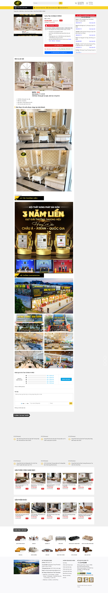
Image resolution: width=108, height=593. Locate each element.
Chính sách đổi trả (63, 7)
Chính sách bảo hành (51, 7)
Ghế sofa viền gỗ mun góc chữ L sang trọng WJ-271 (22, 485)
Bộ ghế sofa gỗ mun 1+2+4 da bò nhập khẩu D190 (53, 485)
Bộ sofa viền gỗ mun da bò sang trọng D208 (69, 485)
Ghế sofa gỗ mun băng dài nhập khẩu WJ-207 (69, 515)
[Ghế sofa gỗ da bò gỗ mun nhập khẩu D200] (54, 508)
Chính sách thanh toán (39, 7)
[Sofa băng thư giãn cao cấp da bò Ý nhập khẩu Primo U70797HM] (85, 508)
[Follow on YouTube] (85, 562)
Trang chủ (16, 11)
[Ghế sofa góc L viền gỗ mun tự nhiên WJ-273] (38, 478)
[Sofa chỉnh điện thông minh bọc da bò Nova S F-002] (38, 508)
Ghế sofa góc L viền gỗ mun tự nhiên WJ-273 (37, 485)
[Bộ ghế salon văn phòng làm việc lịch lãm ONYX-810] (22, 508)
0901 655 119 (81, 3)
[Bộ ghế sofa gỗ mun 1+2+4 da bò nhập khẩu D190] (54, 478)
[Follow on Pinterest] (84, 562)
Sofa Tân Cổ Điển (29, 11)
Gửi (71, 403)
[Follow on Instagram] (80, 562)
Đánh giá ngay (66, 379)
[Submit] (60, 3)
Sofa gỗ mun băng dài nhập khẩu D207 (84, 485)
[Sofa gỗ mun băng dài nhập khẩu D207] (85, 478)
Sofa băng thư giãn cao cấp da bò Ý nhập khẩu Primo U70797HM (85, 515)
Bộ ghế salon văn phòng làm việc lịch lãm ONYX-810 (22, 515)
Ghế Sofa (21, 11)
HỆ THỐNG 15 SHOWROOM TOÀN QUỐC (86, 15)
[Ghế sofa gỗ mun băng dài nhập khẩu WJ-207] (70, 508)
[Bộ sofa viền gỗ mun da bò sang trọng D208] (70, 478)
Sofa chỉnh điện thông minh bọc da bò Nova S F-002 (38, 515)
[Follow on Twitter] (82, 562)
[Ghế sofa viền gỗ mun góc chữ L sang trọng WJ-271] (22, 478)
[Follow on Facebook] (78, 562)
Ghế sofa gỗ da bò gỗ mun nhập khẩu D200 (53, 515)
